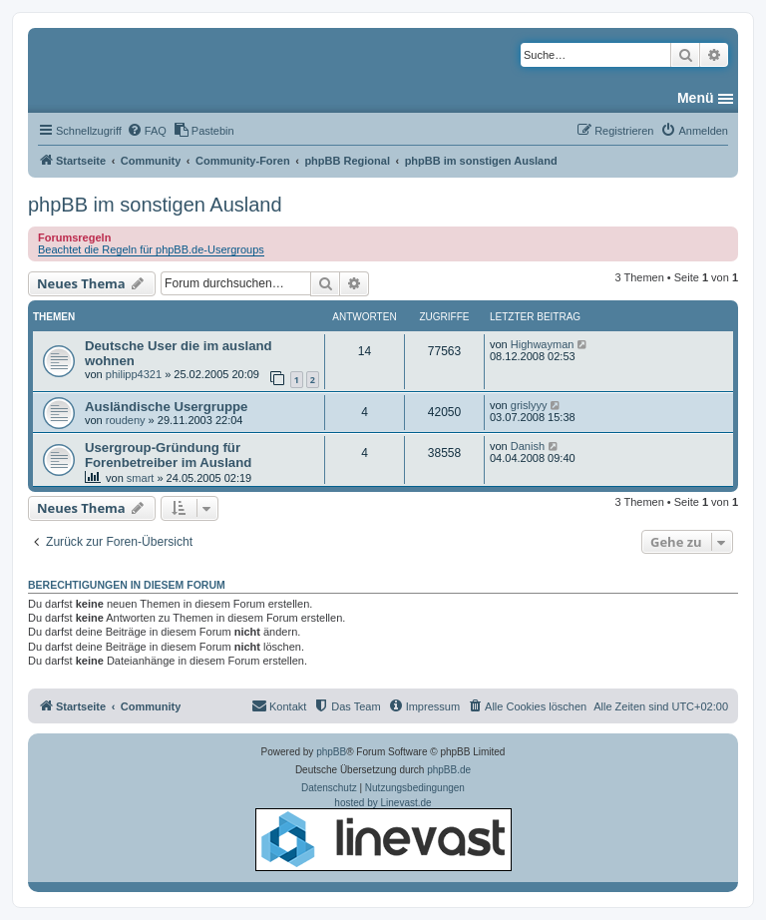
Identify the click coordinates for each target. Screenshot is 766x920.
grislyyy (529, 405)
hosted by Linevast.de (383, 834)
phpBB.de (449, 769)
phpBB (331, 751)
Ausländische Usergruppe (166, 406)
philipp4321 (134, 374)
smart (141, 478)
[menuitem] (147, 131)
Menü (695, 98)
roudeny (126, 420)
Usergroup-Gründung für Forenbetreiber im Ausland (168, 455)
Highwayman (542, 344)
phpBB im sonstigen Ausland (155, 205)
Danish (528, 446)
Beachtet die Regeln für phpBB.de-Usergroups (151, 249)
